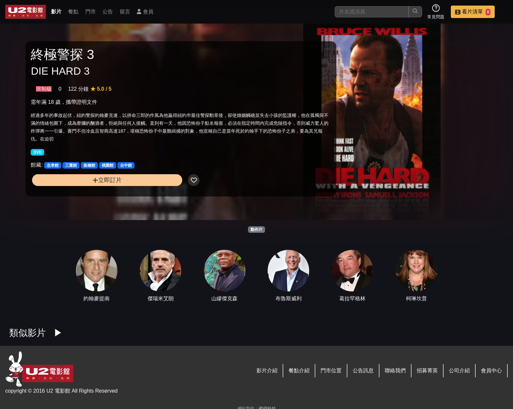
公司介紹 (459, 370)
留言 (125, 11)
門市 (90, 11)
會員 (145, 11)
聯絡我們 (395, 370)
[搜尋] (372, 11)
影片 (56, 11)
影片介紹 (266, 370)
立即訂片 (87, 191)
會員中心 (491, 370)
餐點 (73, 11)
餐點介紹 (299, 370)
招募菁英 (427, 370)
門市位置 (331, 370)
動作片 (256, 229)
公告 (107, 11)
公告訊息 (363, 370)
